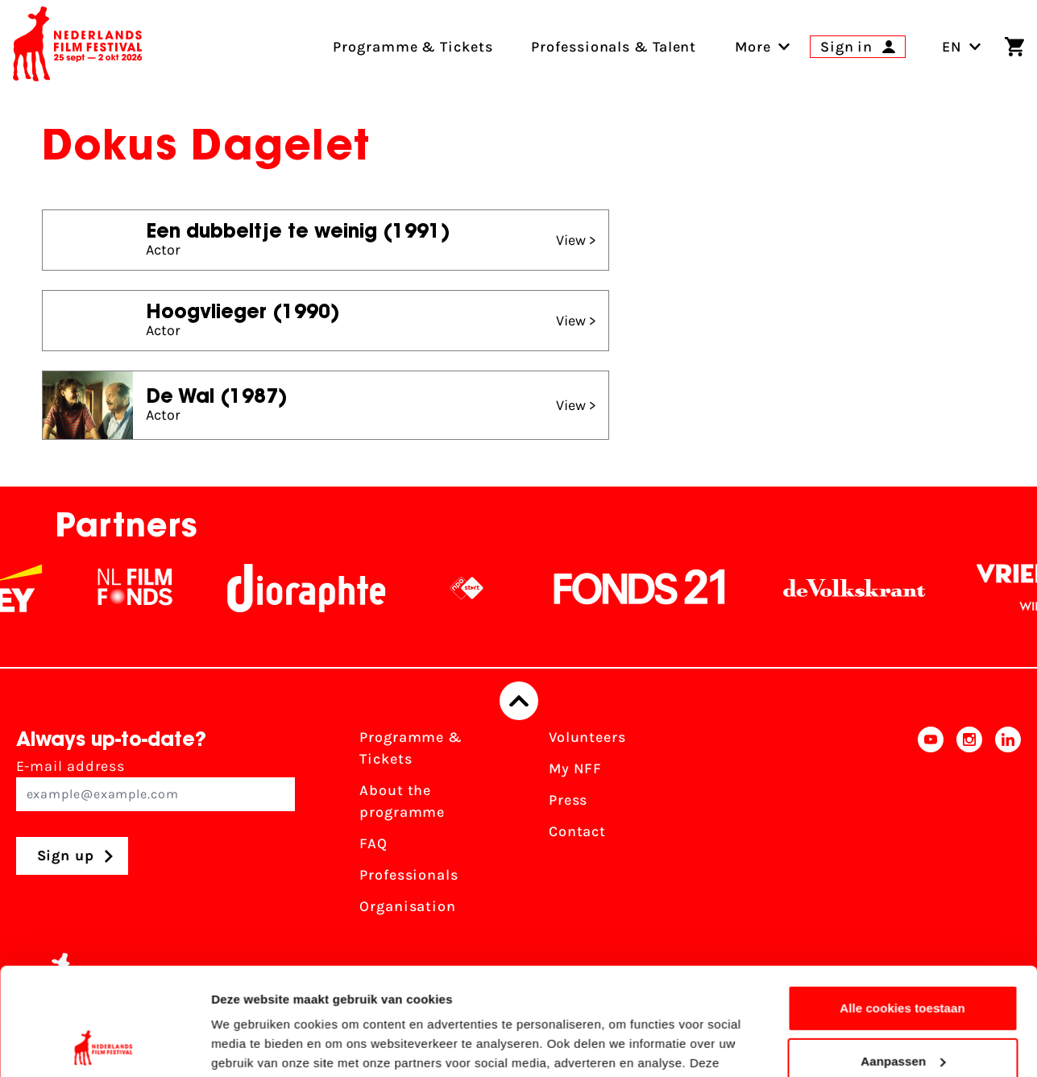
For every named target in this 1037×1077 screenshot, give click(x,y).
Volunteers (587, 737)
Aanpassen (903, 960)
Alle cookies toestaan (902, 907)
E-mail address (156, 784)
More (753, 46)
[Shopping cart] (1014, 46)
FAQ (373, 843)
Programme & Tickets (411, 748)
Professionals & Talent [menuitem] (613, 46)
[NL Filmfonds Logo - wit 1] (152, 588)
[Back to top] (519, 700)
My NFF (575, 768)
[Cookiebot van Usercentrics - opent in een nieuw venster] (104, 1046)
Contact (577, 831)
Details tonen (249, 1045)
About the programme (402, 801)
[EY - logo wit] (36, 588)
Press (568, 800)
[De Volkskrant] (872, 588)
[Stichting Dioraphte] (324, 588)
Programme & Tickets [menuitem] (412, 46)
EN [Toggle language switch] (961, 47)
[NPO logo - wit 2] (484, 588)
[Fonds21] (657, 588)
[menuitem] (753, 46)
